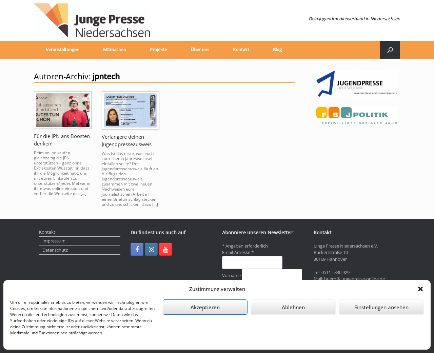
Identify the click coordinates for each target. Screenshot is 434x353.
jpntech (106, 76)
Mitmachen (114, 49)
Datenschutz (55, 250)
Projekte (158, 49)
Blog (277, 49)
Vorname (232, 275)
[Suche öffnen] (390, 50)
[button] (420, 289)
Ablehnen (293, 307)
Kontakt (241, 49)
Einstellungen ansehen (381, 307)
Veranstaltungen (62, 49)
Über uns (200, 49)
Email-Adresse (238, 252)
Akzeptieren (205, 307)
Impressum (53, 241)
